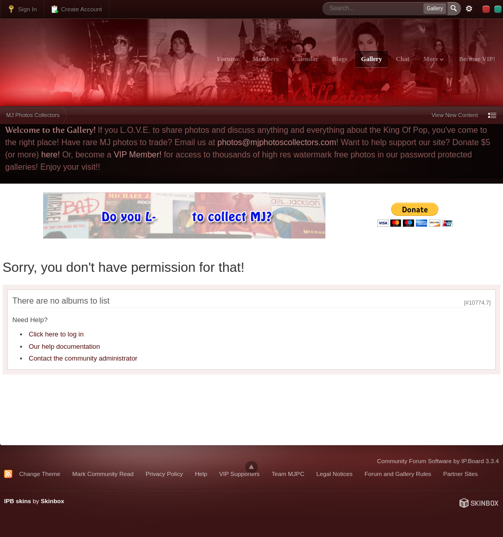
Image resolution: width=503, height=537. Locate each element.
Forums (228, 59)
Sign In (22, 9)
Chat (403, 59)
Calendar (305, 59)
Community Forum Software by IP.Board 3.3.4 (438, 461)
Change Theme (39, 473)
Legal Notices (334, 473)
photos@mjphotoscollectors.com (277, 142)
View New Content (455, 115)
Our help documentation (64, 346)
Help (201, 473)
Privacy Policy (164, 473)
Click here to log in (56, 334)
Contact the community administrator (83, 358)
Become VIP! (477, 59)
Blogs (339, 59)
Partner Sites (460, 473)
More (433, 59)
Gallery (371, 59)
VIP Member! (138, 154)
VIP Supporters (239, 473)
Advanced (469, 8)
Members (266, 59)
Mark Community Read (103, 473)
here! (50, 154)
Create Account (76, 9)
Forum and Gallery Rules (397, 473)
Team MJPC (288, 473)
